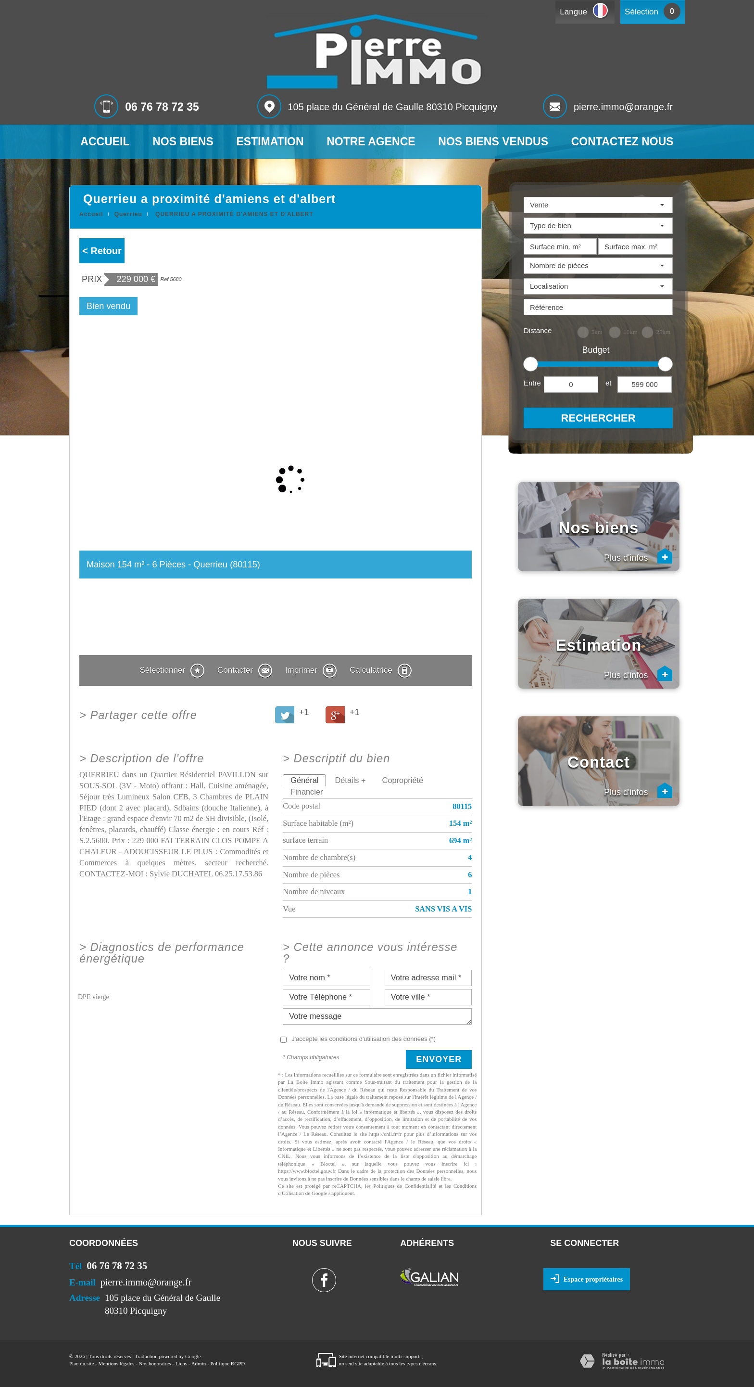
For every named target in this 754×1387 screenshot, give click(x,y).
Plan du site (81, 1363)
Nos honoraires (155, 1363)
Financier (306, 791)
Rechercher (598, 418)
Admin (198, 1363)
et (608, 383)
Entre (532, 383)
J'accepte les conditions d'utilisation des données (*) (363, 1038)
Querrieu (128, 214)
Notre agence (371, 141)
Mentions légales (117, 1363)
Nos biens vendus (493, 141)
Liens (181, 1363)
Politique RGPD (227, 1363)
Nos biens (183, 141)
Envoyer (439, 1059)
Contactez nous (622, 141)
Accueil (104, 141)
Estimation (269, 141)
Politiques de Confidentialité (404, 1186)
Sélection (641, 11)
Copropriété (403, 780)
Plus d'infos (638, 556)
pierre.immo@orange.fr (623, 107)
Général (304, 780)
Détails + (350, 780)
